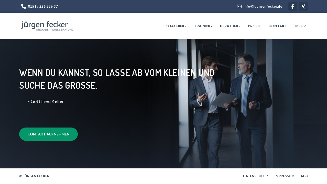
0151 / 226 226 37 (39, 6)
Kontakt (278, 26)
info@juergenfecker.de (259, 6)
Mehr (300, 26)
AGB (304, 176)
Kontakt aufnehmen (48, 134)
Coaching (176, 26)
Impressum (285, 176)
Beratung (230, 26)
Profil (254, 26)
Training (203, 26)
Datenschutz (255, 176)
